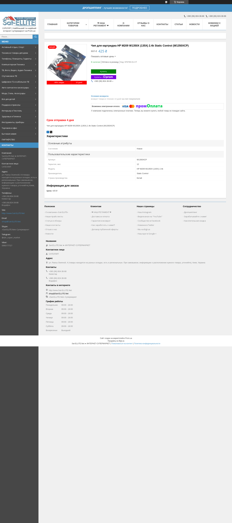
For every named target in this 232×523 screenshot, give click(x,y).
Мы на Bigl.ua (144, 229)
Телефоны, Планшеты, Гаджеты (17, 58)
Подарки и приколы (11, 105)
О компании (123, 24)
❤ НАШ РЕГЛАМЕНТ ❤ (101, 24)
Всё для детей (8, 99)
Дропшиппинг (190, 212)
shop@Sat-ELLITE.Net (11, 221)
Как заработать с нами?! (103, 225)
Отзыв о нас (51, 229)
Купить (103, 71)
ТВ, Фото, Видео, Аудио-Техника (17, 70)
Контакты (162, 24)
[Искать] (35, 37)
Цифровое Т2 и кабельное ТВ (15, 81)
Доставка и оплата (100, 216)
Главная (52, 24)
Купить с (103, 77)
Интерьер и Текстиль (12, 110)
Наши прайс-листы (54, 216)
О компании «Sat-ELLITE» (56, 212)
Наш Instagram (144, 212)
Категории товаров (73, 24)
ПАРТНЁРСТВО (8, 139)
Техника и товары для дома (15, 53)
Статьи (179, 24)
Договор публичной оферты (105, 229)
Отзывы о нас (143, 24)
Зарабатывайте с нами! (195, 216)
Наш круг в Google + (147, 233)
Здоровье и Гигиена (11, 116)
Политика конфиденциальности (147, 344)
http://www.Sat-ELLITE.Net (13, 213)
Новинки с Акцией (214, 24)
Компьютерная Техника (13, 64)
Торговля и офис (9, 128)
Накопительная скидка (195, 220)
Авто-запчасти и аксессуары (15, 87)
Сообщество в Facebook (149, 220)
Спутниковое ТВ (9, 76)
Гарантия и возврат (101, 220)
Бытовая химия (9, 133)
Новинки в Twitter (146, 225)
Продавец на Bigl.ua (116, 341)
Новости (194, 24)
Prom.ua (128, 338)
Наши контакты (52, 225)
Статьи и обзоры (53, 220)
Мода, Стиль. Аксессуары (13, 93)
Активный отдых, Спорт (13, 47)
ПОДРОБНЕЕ (139, 8)
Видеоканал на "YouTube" (150, 216)
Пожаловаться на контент (122, 344)
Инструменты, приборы (13, 122)
